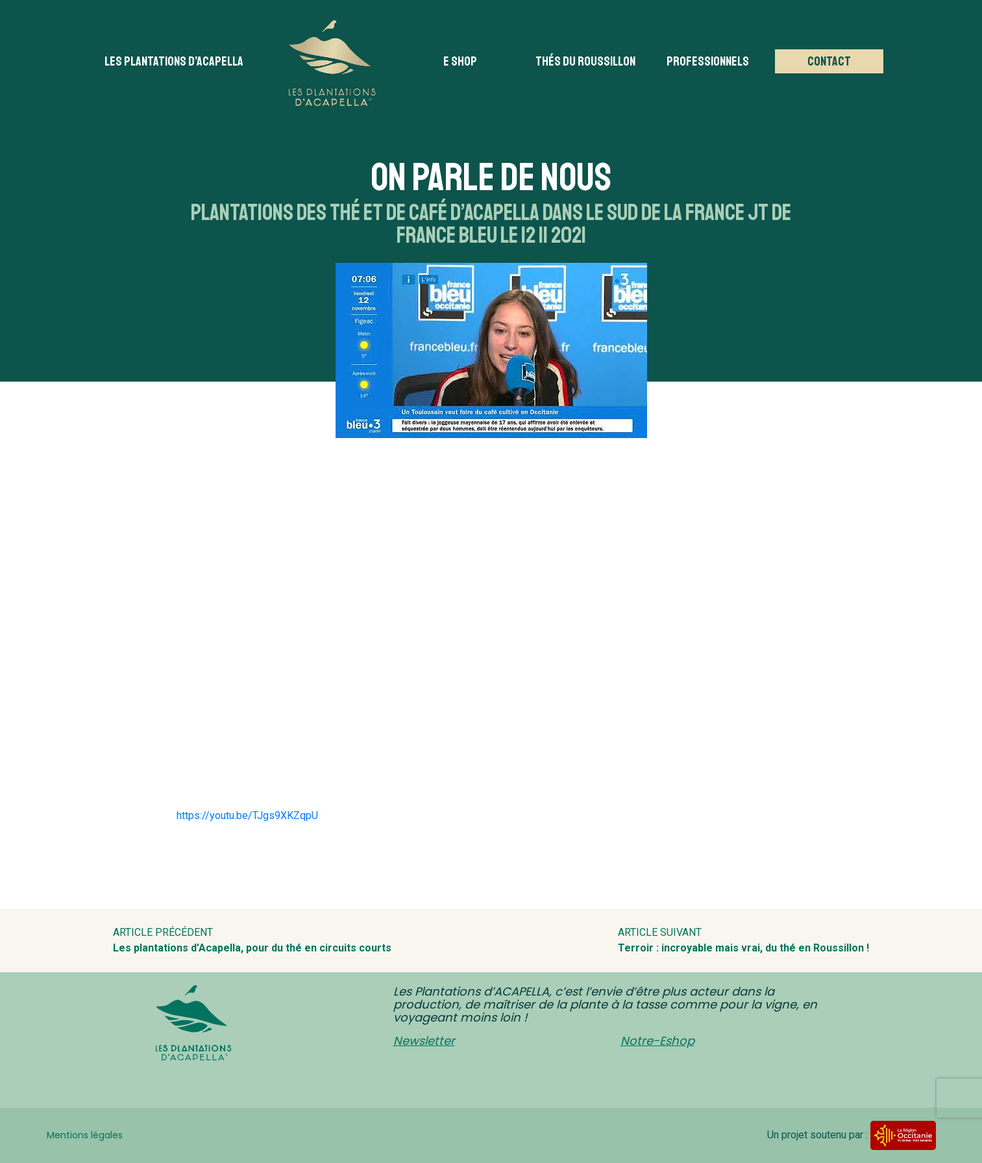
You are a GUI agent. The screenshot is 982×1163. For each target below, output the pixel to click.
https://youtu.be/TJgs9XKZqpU (247, 815)
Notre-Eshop (657, 1041)
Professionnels (708, 61)
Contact (829, 61)
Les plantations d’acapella (173, 61)
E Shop (460, 61)
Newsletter (424, 1041)
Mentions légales (85, 1135)
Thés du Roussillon (585, 61)
